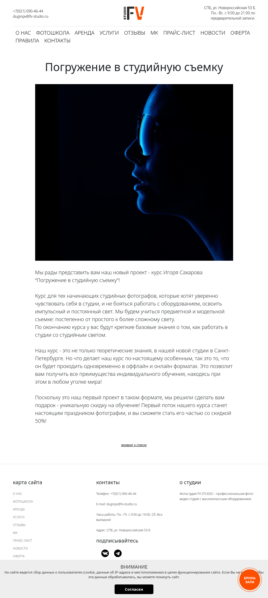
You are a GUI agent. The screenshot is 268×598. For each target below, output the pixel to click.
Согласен (134, 589)
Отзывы (134, 32)
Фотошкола (53, 32)
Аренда (85, 32)
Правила (27, 40)
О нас (23, 32)
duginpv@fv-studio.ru (30, 16)
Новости (213, 32)
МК (154, 32)
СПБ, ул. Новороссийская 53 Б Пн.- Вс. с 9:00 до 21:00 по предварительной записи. (229, 13)
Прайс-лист (179, 32)
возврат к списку (134, 445)
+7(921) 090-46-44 (28, 11)
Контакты (57, 40)
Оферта (240, 32)
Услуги (109, 32)
